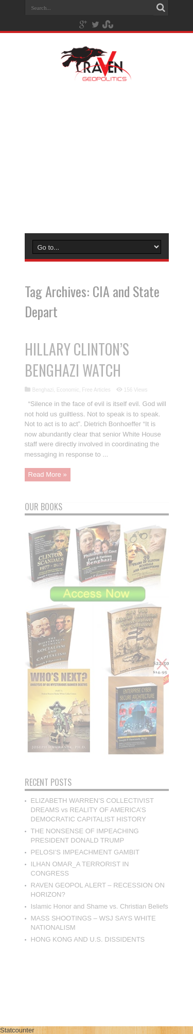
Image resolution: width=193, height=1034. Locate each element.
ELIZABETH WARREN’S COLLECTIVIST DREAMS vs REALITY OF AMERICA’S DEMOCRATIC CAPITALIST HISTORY (92, 810)
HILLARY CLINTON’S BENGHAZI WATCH (77, 359)
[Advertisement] (96, 155)
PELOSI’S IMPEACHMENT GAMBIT (85, 852)
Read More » (47, 474)
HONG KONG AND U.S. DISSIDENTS (88, 939)
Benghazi (43, 390)
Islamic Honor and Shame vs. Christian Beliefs (99, 906)
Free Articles (96, 390)
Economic (68, 390)
